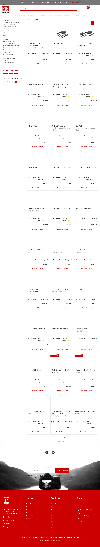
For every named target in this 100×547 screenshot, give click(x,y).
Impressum (6, 523)
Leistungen (81, 16)
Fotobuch (29, 507)
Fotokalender (30, 510)
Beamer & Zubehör (8, 62)
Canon (5, 75)
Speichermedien (8, 54)
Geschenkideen (7, 65)
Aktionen (32, 16)
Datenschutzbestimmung (54, 477)
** (47, 59)
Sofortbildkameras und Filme (12, 48)
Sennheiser (15, 78)
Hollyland (20, 82)
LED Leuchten (7, 31)
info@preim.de (10, 517)
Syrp (13, 82)
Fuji (52, 516)
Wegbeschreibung (11, 513)
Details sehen (31, 53)
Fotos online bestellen (18, 16)
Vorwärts (64, 438)
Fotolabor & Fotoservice (46, 16)
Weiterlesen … (66, 2)
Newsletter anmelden (62, 470)
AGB (78, 519)
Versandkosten (46, 537)
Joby (10, 75)
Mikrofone (6, 33)
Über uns (91, 16)
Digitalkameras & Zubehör (11, 22)
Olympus (54, 525)
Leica (52, 519)
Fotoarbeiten (30, 504)
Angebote (6, 20)
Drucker (5, 50)
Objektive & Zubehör (9, 24)
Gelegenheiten (7, 67)
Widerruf (79, 522)
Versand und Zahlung (83, 516)
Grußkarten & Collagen (33, 519)
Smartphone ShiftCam (9, 26)
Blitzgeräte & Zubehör (10, 41)
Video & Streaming (8, 29)
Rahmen (5, 39)
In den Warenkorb (37, 64)
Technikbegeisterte (57, 510)
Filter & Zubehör (8, 43)
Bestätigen (75, 2)
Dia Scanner (6, 60)
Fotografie (60, 16)
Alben (5, 37)
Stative (5, 35)
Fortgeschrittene (56, 507)
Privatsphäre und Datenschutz (12, 527)
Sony (21, 78)
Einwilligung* (31, 475)
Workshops (71, 16)
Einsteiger (54, 504)
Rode (8, 82)
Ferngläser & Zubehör (9, 58)
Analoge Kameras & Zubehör (11, 46)
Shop (5, 16)
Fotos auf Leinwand (32, 516)
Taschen (5, 56)
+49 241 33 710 (9, 520)
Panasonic (7, 78)
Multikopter (6, 52)
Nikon (16, 75)
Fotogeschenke (31, 513)
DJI (4, 82)
